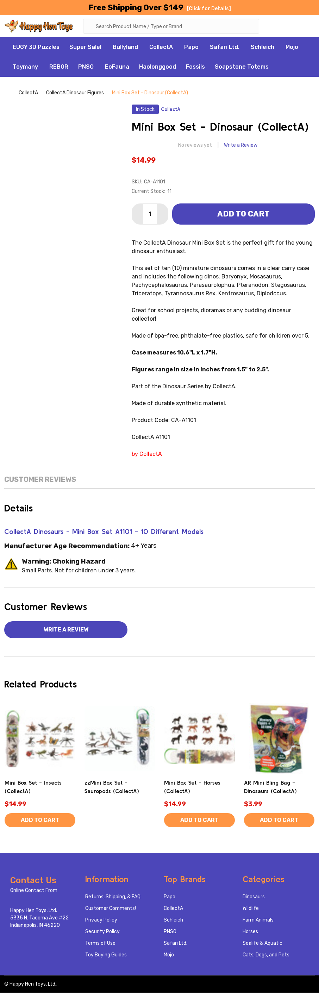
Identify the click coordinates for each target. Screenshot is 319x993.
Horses (250, 932)
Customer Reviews (40, 480)
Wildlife (251, 909)
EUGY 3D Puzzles (36, 47)
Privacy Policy (101, 920)
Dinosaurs (254, 897)
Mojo (292, 47)
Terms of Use (100, 944)
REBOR (58, 67)
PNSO (86, 67)
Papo (191, 47)
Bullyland (125, 47)
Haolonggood (157, 67)
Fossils (195, 67)
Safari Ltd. (224, 47)
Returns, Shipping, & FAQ (112, 897)
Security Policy (102, 932)
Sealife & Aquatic (262, 944)
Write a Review (240, 146)
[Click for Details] (209, 9)
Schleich (262, 47)
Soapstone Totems (242, 67)
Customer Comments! (110, 909)
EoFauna (117, 67)
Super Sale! (85, 47)
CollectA (161, 47)
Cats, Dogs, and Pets (266, 955)
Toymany (25, 67)
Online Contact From (33, 891)
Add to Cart (243, 214)
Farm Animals (258, 920)
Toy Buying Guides (106, 955)
